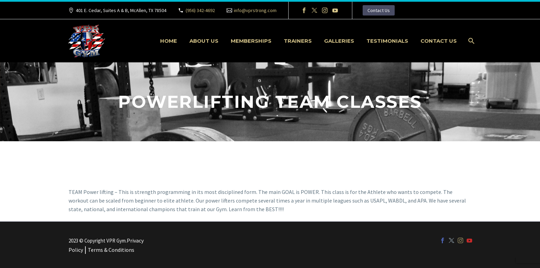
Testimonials (387, 41)
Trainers (298, 41)
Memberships (251, 41)
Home (168, 41)
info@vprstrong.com (255, 10)
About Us (203, 41)
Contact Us (378, 10)
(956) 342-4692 (200, 10)
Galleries (339, 41)
